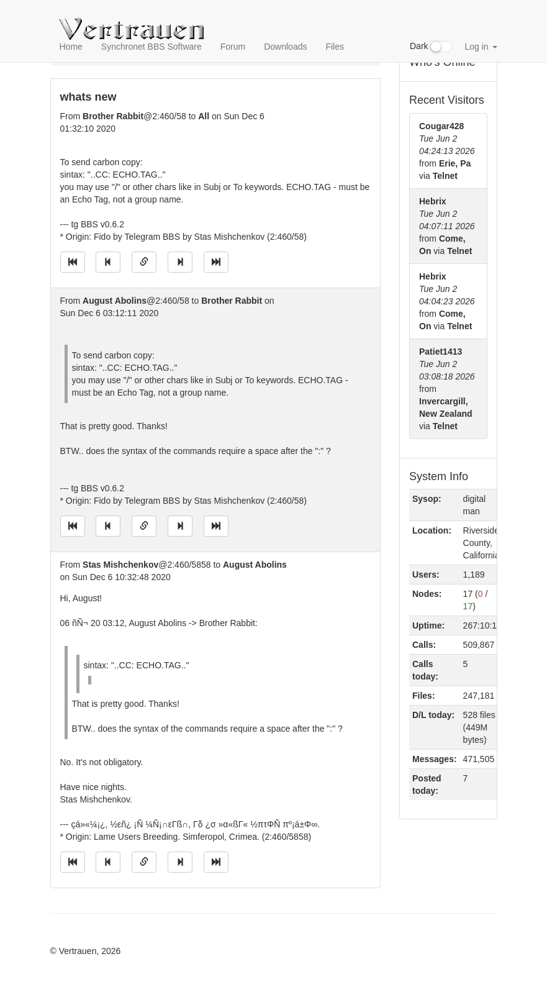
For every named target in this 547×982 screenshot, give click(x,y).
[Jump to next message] (180, 262)
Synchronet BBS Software (151, 47)
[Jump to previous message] (108, 262)
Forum (232, 47)
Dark (431, 46)
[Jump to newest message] (216, 262)
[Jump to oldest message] (72, 262)
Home (71, 47)
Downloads (285, 47)
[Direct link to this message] (144, 262)
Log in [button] (480, 47)
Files (334, 47)
